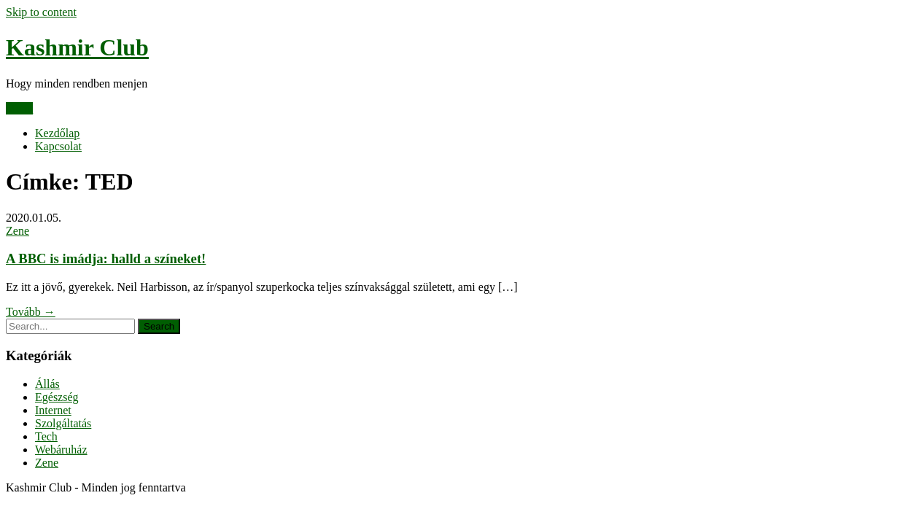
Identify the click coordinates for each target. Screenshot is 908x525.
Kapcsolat (58, 146)
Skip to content (41, 12)
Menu (19, 108)
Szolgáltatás (63, 423)
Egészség (57, 397)
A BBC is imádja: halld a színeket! (106, 258)
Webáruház (61, 449)
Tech (46, 436)
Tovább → (30, 312)
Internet (53, 410)
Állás (47, 384)
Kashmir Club (77, 47)
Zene (17, 231)
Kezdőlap (57, 133)
